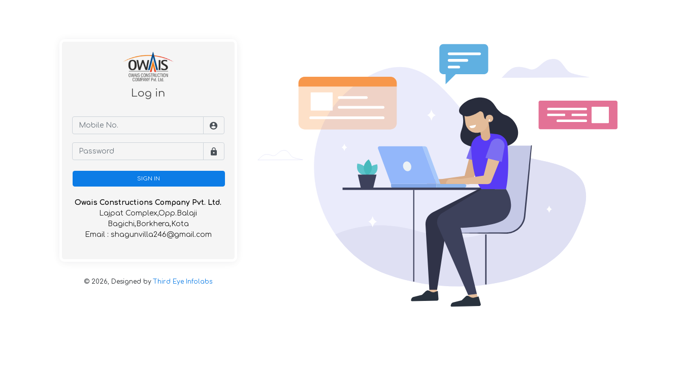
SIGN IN (148, 178)
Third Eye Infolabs (182, 281)
